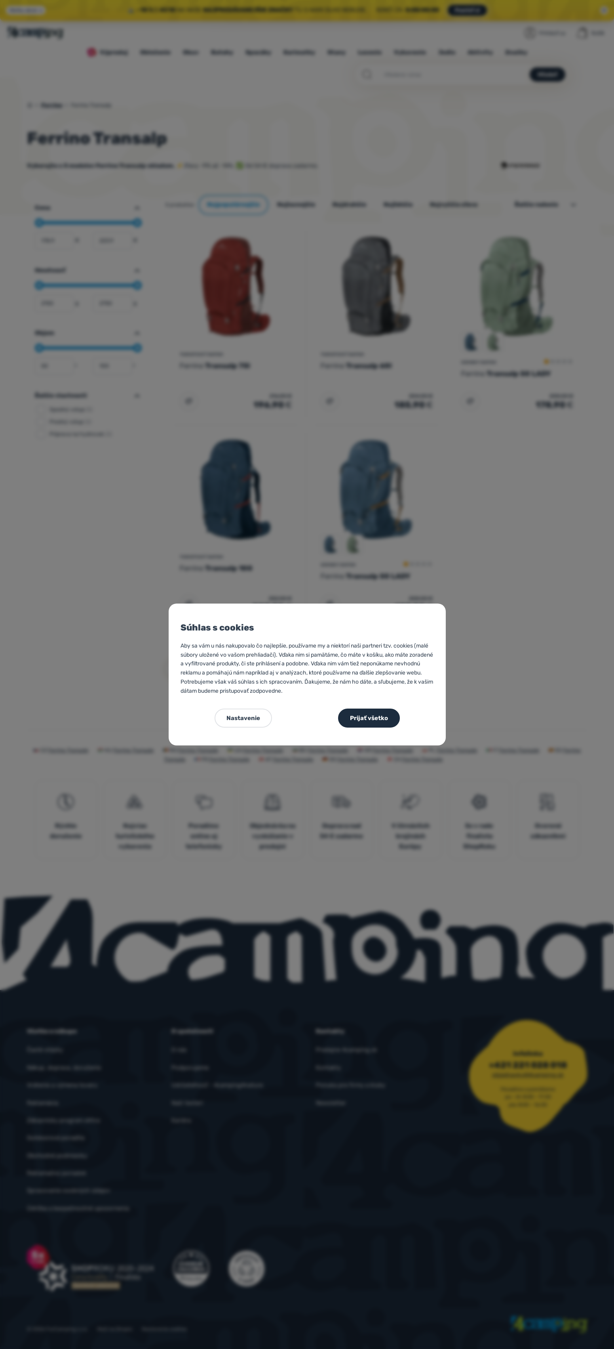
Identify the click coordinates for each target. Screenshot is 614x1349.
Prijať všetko (369, 718)
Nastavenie (243, 718)
